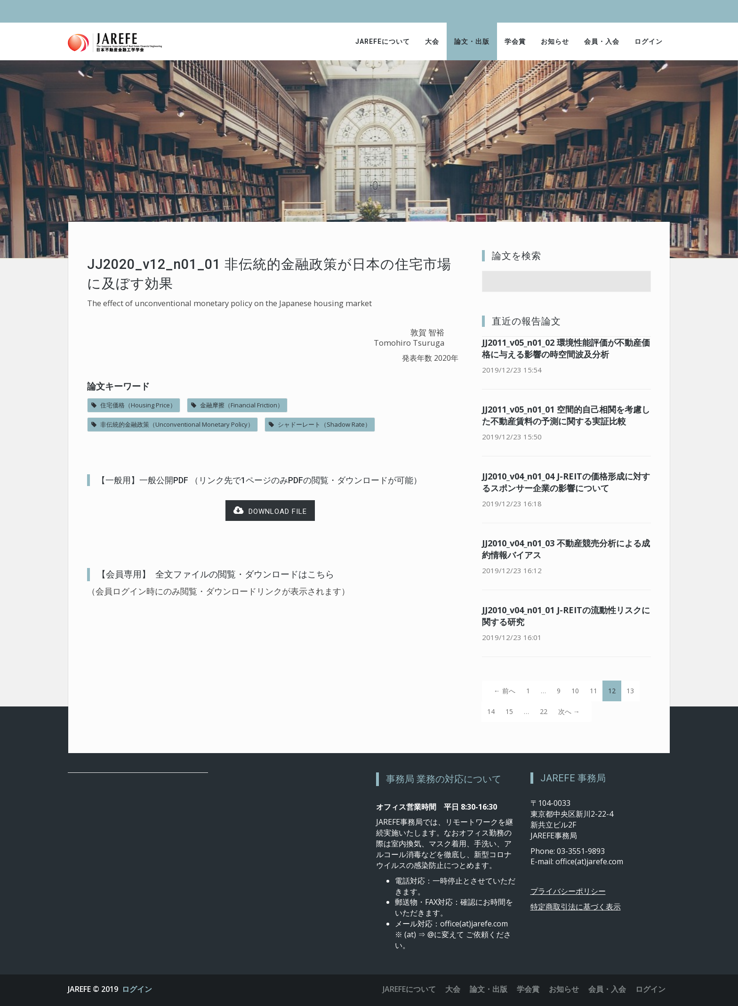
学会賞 (515, 41)
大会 (432, 41)
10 (575, 690)
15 (509, 711)
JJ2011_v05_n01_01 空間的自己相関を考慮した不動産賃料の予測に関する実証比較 (566, 415)
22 (543, 711)
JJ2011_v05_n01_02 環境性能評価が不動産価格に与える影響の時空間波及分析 (566, 348)
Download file (270, 511)
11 (593, 690)
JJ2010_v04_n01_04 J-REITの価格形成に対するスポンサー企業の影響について (566, 482)
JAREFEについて (382, 41)
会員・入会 (601, 41)
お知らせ (555, 41)
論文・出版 (471, 41)
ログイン (648, 41)
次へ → (569, 711)
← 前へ (504, 690)
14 (491, 711)
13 (630, 690)
